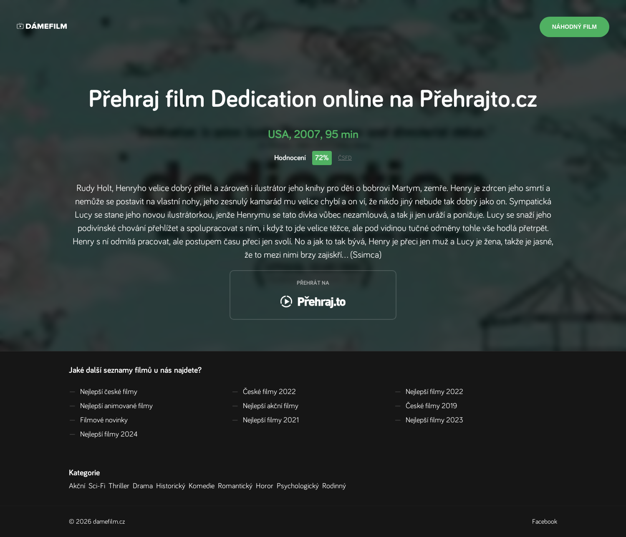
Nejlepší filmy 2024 (103, 434)
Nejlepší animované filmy (111, 406)
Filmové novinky (98, 420)
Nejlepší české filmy (103, 392)
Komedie (203, 486)
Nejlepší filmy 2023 (428, 420)
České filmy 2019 (425, 406)
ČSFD (345, 158)
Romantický (237, 486)
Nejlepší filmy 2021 (265, 420)
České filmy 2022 (264, 392)
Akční (78, 486)
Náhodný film (574, 26)
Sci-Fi (98, 486)
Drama (144, 486)
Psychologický (299, 486)
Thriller (121, 486)
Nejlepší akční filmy (265, 406)
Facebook (544, 521)
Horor (266, 486)
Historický (172, 486)
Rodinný (335, 486)
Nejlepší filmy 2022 (428, 392)
